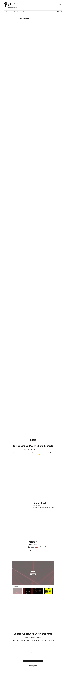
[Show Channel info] (53, 560)
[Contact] (33, 458)
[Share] (50, 560)
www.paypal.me (26, 641)
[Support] (60, 4)
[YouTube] (34, 669)
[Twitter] (35, 669)
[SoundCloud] (30, 669)
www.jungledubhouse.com (41, 641)
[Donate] (33, 645)
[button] (28, 11)
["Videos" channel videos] (33, 592)
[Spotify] (31, 550)
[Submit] (33, 661)
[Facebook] (31, 669)
